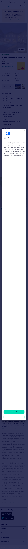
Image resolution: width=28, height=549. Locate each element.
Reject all (14, 417)
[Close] (24, 130)
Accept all (14, 412)
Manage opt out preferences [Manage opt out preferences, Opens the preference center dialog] (14, 405)
